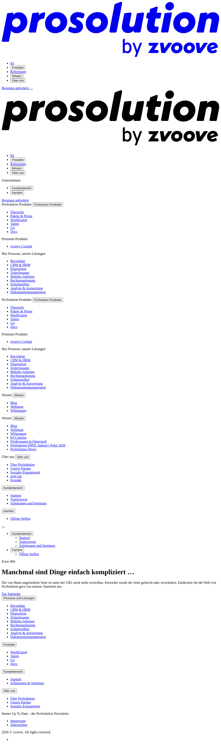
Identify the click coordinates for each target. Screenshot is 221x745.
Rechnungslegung (22, 280)
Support (15, 495)
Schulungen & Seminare (27, 683)
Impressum (18, 721)
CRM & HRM (20, 265)
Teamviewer (18, 499)
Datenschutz (18, 725)
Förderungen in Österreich (28, 441)
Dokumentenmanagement (28, 292)
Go (12, 228)
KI (12, 63)
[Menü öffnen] (31, 89)
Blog (13, 403)
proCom (16, 476)
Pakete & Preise (21, 216)
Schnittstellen (19, 284)
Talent (14, 224)
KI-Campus (18, 437)
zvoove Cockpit (21, 246)
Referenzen (18, 71)
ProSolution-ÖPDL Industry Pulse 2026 (37, 445)
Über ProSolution (22, 464)
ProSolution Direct (23, 449)
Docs (13, 231)
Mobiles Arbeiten (22, 276)
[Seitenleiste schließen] (3, 527)
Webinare (17, 406)
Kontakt (16, 480)
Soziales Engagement (25, 472)
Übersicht (17, 212)
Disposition (18, 269)
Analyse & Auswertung (26, 288)
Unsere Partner (20, 468)
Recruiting (17, 261)
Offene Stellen (20, 518)
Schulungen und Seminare (28, 503)
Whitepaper (18, 410)
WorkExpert (18, 220)
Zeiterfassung (19, 272)
